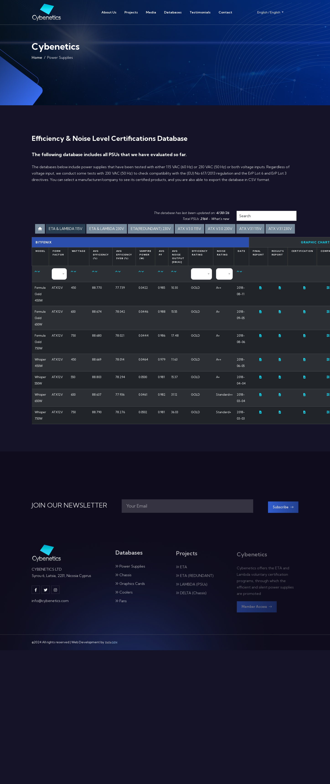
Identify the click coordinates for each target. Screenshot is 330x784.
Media (151, 12)
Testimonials (200, 12)
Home (37, 58)
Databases (173, 12)
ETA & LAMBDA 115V (84, 229)
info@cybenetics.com (50, 617)
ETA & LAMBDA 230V (133, 229)
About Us (108, 12)
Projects (131, 12)
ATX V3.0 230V (264, 229)
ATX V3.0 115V (230, 229)
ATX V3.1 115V (147, 241)
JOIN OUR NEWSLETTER (69, 520)
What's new (220, 219)
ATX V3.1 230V (182, 241)
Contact (225, 12)
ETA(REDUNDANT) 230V (184, 229)
